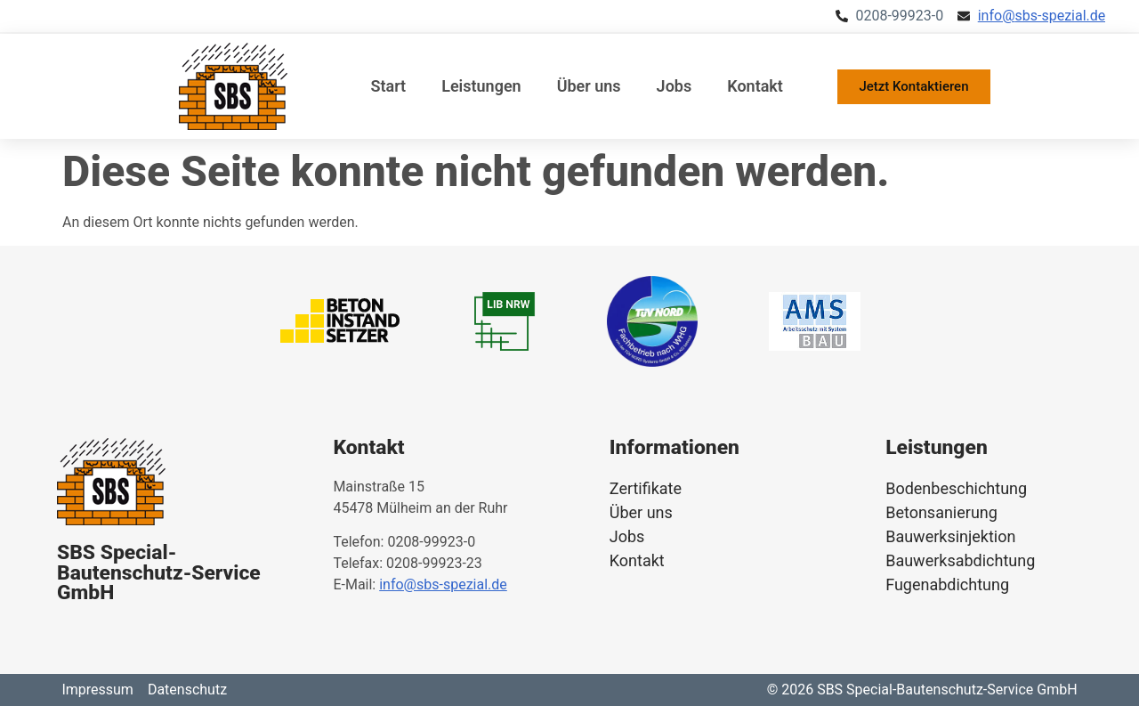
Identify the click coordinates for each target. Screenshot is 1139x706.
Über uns (589, 86)
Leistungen (481, 86)
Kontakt (755, 86)
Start (389, 86)
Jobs (674, 86)
